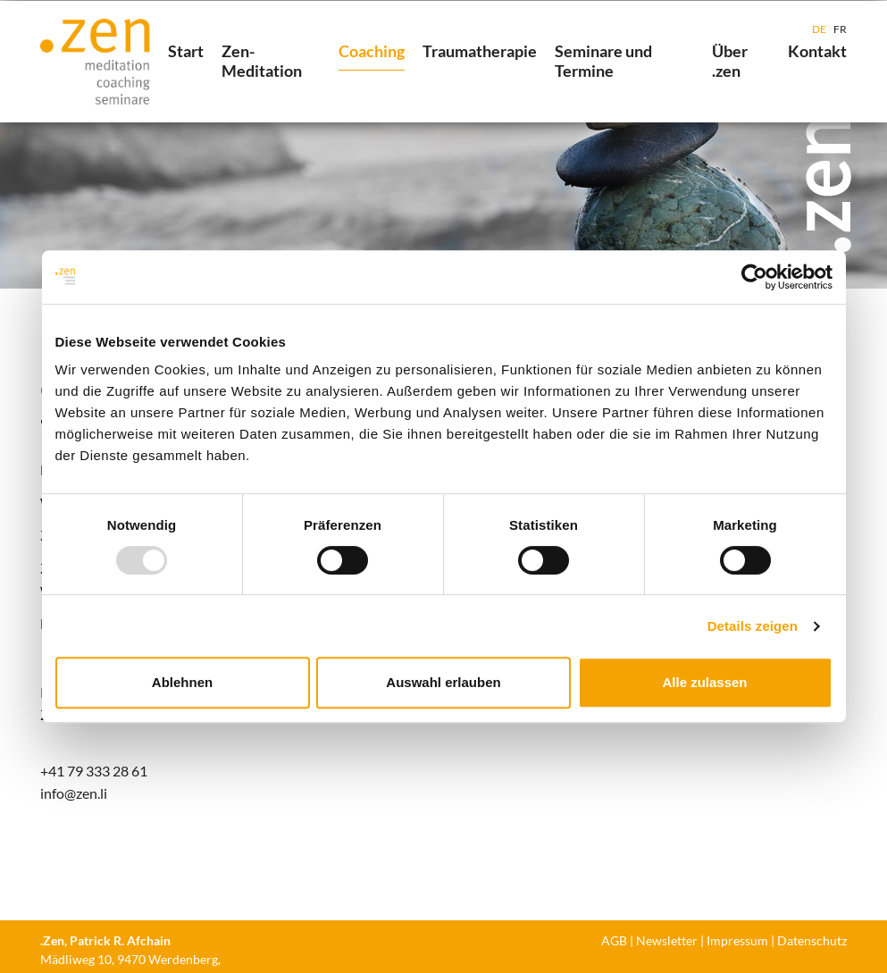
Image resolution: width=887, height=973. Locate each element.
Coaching (372, 51)
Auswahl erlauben (443, 682)
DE (819, 29)
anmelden (578, 941)
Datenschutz (812, 940)
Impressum (737, 940)
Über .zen (730, 60)
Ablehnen (182, 682)
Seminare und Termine (603, 60)
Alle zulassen (704, 682)
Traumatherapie (480, 51)
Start (186, 51)
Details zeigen (752, 625)
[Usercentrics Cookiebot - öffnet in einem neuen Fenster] (754, 277)
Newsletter (667, 940)
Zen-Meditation (262, 60)
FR (840, 29)
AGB (614, 940)
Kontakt (817, 51)
